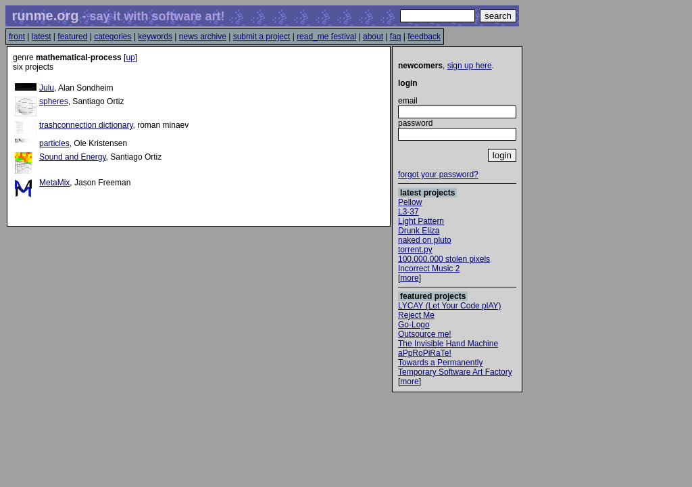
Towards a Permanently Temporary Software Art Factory (455, 367)
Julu (46, 88)
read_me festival (326, 36)
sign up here (469, 65)
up (130, 57)
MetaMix (54, 182)
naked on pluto (424, 240)
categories (112, 36)
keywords (155, 36)
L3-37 (408, 211)
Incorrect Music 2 (429, 268)
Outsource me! (424, 334)
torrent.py (415, 249)
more (409, 278)
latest (41, 36)
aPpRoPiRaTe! (424, 353)
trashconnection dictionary (86, 125)
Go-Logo (414, 324)
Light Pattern (421, 221)
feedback (424, 36)
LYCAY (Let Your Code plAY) (449, 305)
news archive (202, 36)
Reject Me (416, 315)
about (373, 36)
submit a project (262, 36)
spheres (53, 101)
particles (54, 143)
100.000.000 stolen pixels (444, 259)
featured (72, 36)
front (17, 36)
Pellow (410, 202)
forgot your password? (438, 174)
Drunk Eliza (418, 230)
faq (395, 36)
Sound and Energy (72, 157)
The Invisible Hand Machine (448, 343)
